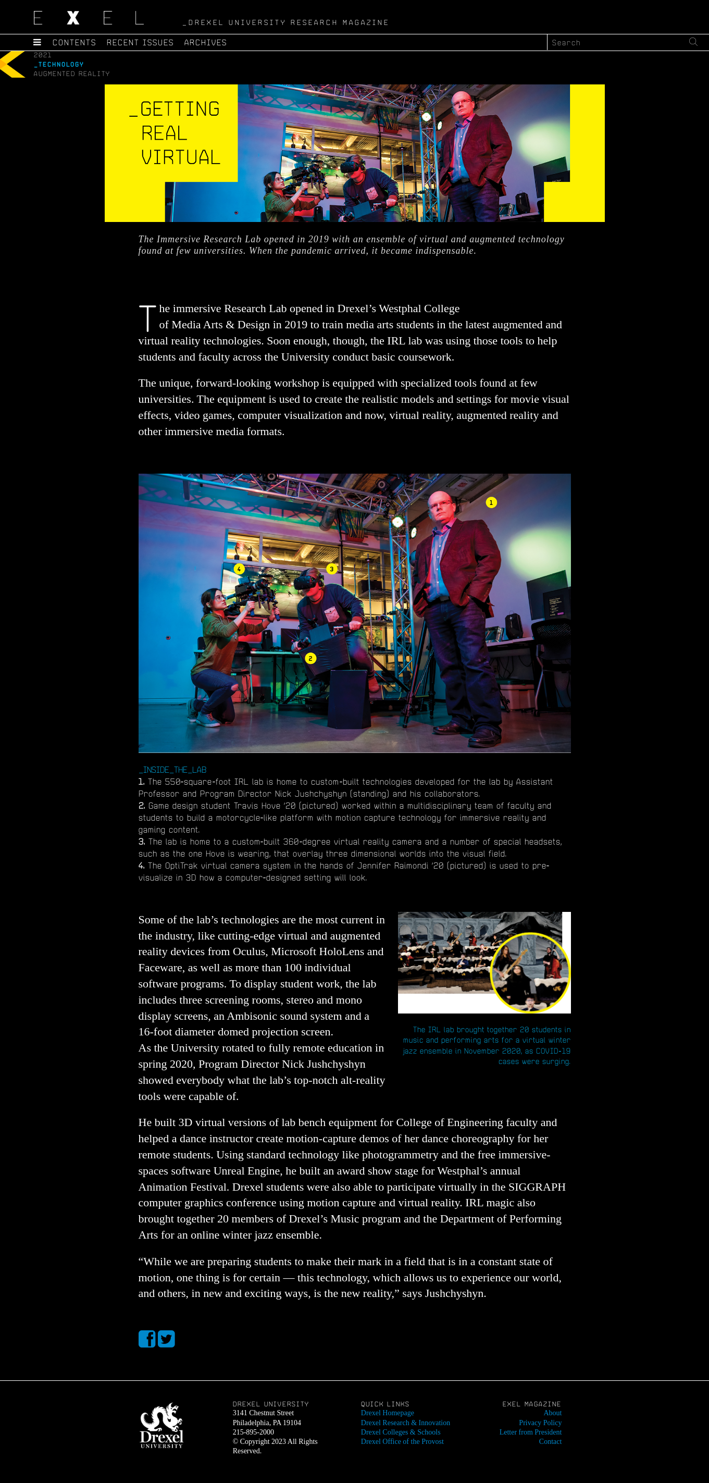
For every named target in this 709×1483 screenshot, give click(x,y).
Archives (205, 42)
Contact (550, 1441)
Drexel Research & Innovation (405, 1423)
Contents (74, 42)
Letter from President (531, 1432)
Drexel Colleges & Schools (401, 1432)
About (552, 1413)
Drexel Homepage (387, 1413)
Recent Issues (140, 42)
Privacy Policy (540, 1423)
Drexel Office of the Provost (402, 1441)
